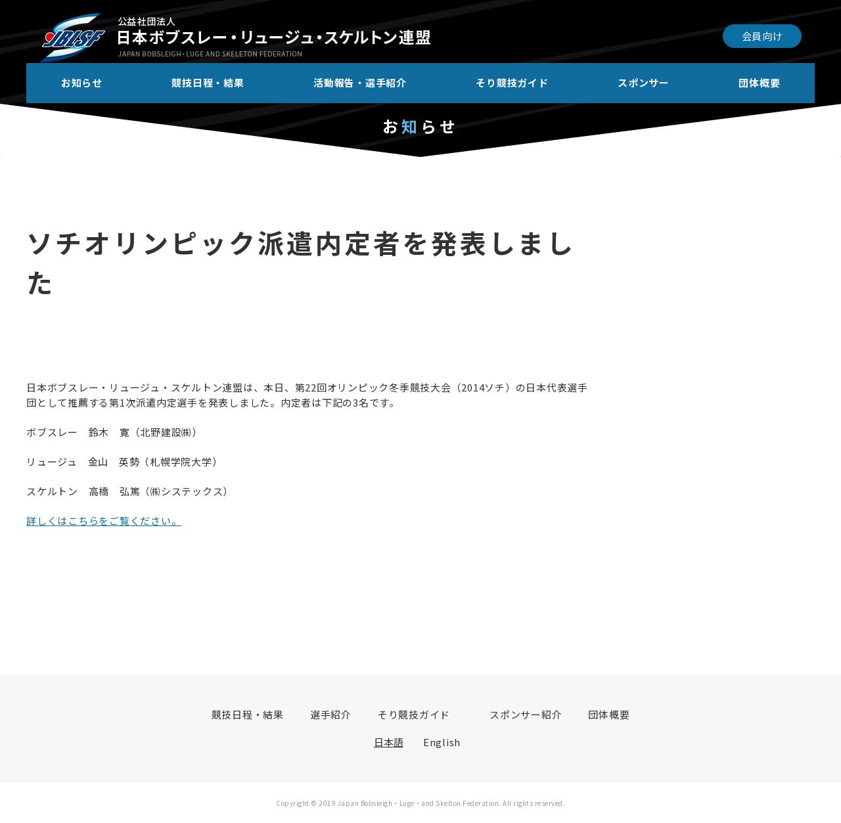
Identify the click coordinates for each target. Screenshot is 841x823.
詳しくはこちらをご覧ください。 (103, 520)
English (442, 742)
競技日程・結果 (207, 82)
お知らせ (81, 82)
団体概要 (759, 82)
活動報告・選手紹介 (360, 82)
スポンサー (644, 82)
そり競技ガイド (512, 82)
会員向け (762, 36)
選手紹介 (331, 714)
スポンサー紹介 (525, 714)
